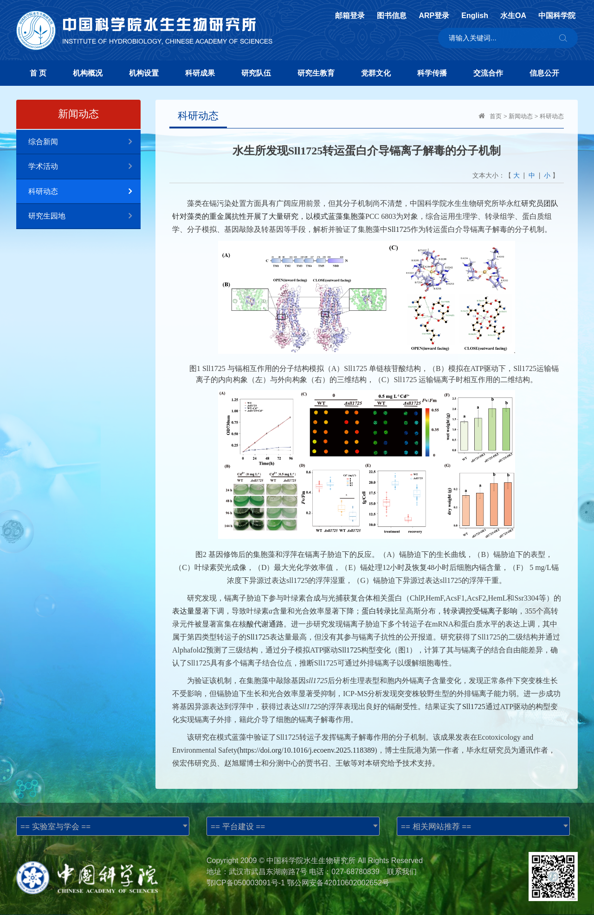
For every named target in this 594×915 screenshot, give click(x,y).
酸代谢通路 (265, 624)
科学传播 (432, 73)
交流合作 (488, 73)
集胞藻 (354, 216)
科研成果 (200, 73)
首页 (496, 116)
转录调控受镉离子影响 (480, 611)
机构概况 (88, 73)
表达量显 (187, 611)
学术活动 (84, 166)
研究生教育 (316, 73)
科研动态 (84, 191)
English (474, 16)
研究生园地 (84, 216)
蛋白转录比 (380, 611)
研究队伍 (256, 73)
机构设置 (144, 73)
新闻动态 (521, 116)
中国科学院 (556, 16)
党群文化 (376, 73)
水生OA (513, 16)
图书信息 (392, 16)
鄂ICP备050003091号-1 (246, 883)
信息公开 (544, 73)
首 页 (38, 73)
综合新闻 (84, 142)
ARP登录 (434, 16)
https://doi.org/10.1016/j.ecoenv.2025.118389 (306, 750)
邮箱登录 (350, 16)
